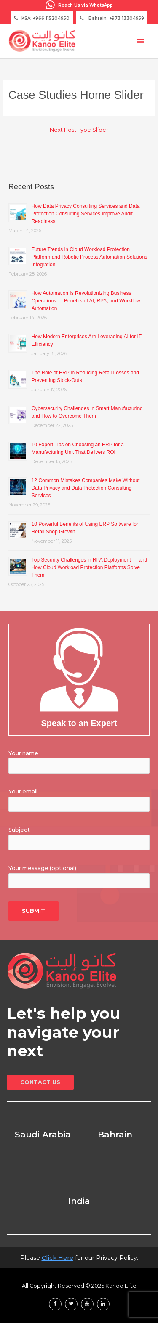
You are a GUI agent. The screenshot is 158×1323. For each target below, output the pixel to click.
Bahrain (115, 1134)
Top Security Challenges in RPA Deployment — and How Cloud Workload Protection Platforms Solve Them (89, 567)
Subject (19, 830)
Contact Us (40, 1082)
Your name (23, 753)
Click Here (57, 1258)
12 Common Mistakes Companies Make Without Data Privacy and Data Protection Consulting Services (86, 487)
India (79, 1201)
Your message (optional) (42, 868)
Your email (22, 791)
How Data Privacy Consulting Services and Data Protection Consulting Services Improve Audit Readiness (86, 213)
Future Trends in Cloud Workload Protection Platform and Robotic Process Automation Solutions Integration (89, 257)
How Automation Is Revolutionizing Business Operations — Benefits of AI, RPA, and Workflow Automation (86, 300)
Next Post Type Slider (79, 130)
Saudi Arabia (43, 1134)
